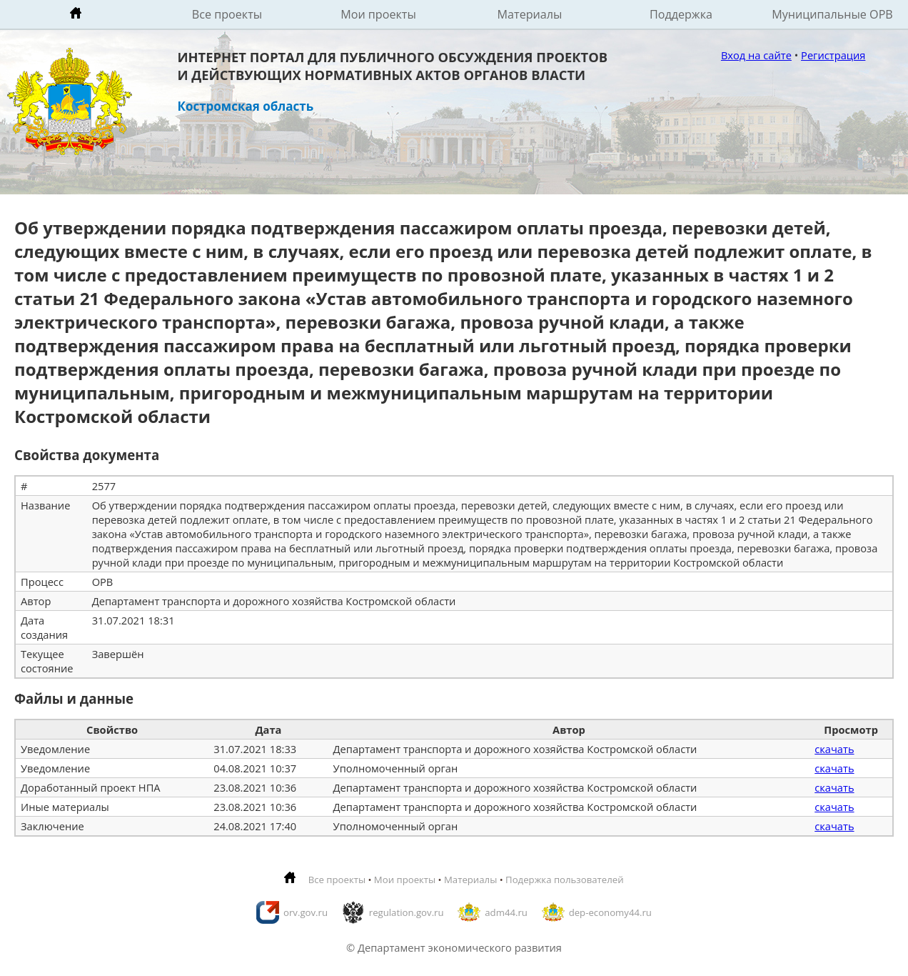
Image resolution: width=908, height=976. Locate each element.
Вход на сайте (756, 55)
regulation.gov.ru (406, 912)
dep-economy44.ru (610, 912)
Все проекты (227, 14)
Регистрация (833, 55)
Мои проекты (378, 14)
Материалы (530, 14)
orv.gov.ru (305, 912)
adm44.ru (506, 912)
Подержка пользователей (564, 879)
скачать (834, 749)
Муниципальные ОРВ (832, 14)
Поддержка (681, 14)
